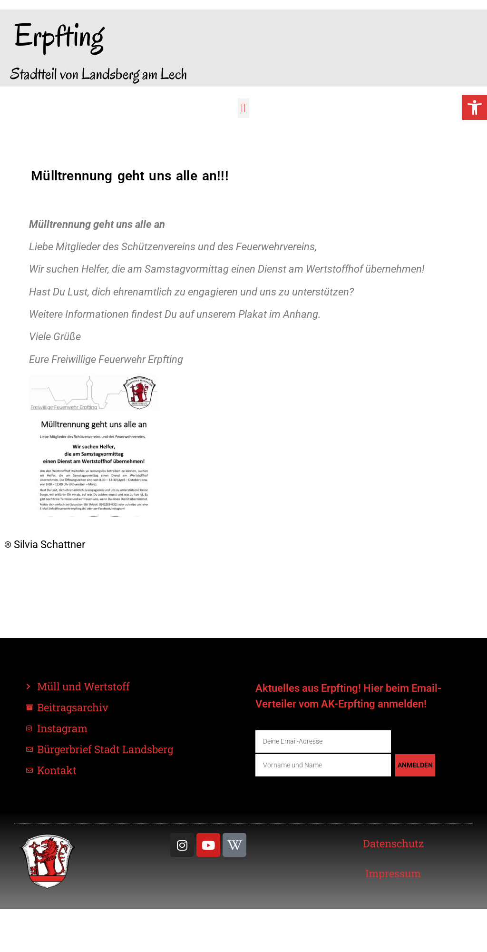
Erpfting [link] (59, 35)
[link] (474, 107)
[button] (243, 108)
